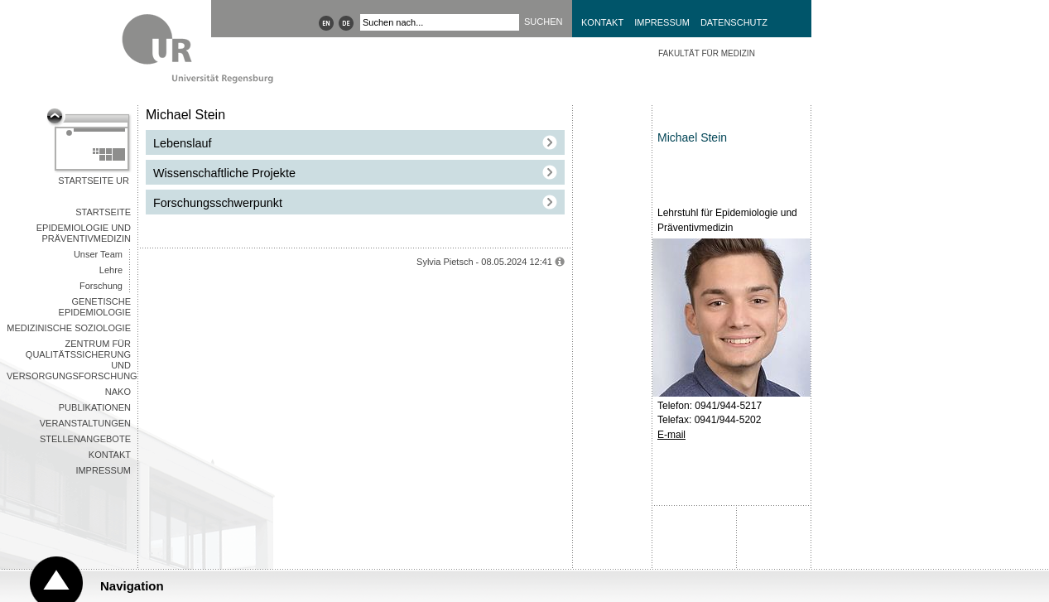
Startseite (103, 212)
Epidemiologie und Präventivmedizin (83, 233)
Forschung (101, 286)
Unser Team (98, 254)
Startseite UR (93, 180)
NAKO (118, 392)
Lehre (111, 270)
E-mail (671, 435)
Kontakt (602, 22)
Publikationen (95, 407)
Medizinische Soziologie (69, 328)
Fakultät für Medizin (706, 53)
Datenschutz (734, 22)
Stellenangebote (85, 439)
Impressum (662, 22)
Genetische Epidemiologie (95, 306)
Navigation (132, 586)
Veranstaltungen (85, 423)
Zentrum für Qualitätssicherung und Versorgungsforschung (72, 360)
